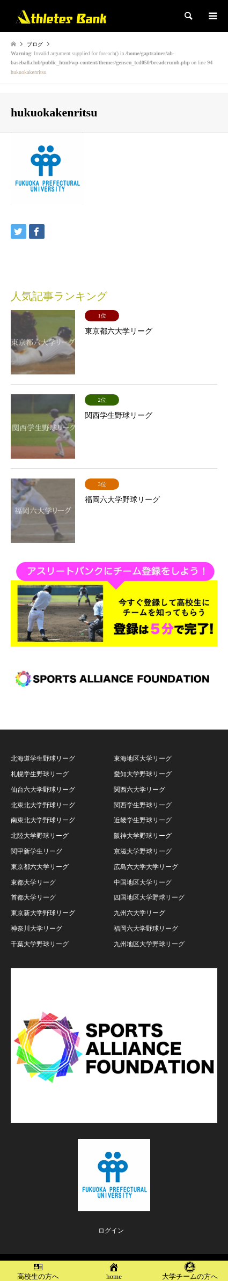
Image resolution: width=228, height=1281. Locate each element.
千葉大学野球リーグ (40, 944)
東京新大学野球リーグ (43, 913)
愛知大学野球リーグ (143, 774)
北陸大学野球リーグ (40, 836)
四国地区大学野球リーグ (149, 897)
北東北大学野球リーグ (43, 805)
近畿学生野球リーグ (143, 820)
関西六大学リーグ (139, 789)
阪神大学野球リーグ (143, 836)
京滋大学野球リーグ (143, 851)
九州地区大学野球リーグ (149, 944)
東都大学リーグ (33, 882)
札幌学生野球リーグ (40, 774)
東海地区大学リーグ (143, 758)
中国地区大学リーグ (143, 882)
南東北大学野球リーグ (43, 820)
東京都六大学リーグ (40, 867)
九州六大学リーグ (139, 913)
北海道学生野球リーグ (43, 758)
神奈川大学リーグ (36, 928)
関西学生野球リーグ (143, 805)
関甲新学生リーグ (36, 851)
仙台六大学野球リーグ (43, 789)
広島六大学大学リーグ (146, 867)
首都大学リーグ (33, 897)
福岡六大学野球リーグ (146, 928)
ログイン (111, 1230)
